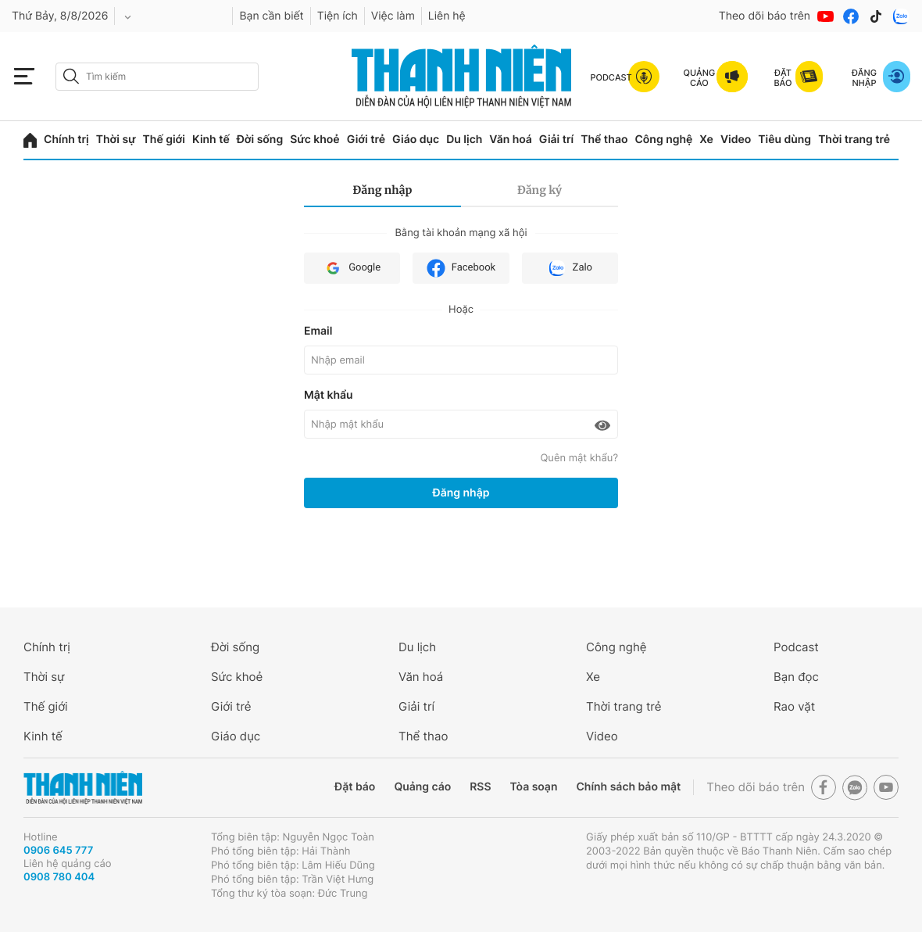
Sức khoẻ (315, 139)
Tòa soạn (534, 787)
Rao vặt (794, 706)
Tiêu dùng (784, 139)
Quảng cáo (422, 787)
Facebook (461, 268)
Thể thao (604, 139)
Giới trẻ (366, 139)
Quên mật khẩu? (579, 458)
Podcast (796, 647)
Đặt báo (354, 787)
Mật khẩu (328, 395)
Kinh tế (211, 139)
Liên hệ (447, 16)
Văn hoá (510, 139)
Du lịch (464, 139)
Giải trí (556, 139)
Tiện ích (337, 16)
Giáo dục (415, 139)
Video (735, 139)
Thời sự (116, 139)
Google (352, 268)
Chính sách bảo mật (628, 787)
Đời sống (260, 139)
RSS (480, 787)
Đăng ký (539, 190)
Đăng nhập (383, 190)
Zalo (570, 268)
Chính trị (66, 139)
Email (318, 331)
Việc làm (393, 16)
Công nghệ (663, 139)
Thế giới (164, 139)
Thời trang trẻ (854, 139)
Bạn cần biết (271, 16)
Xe (706, 139)
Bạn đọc (796, 676)
